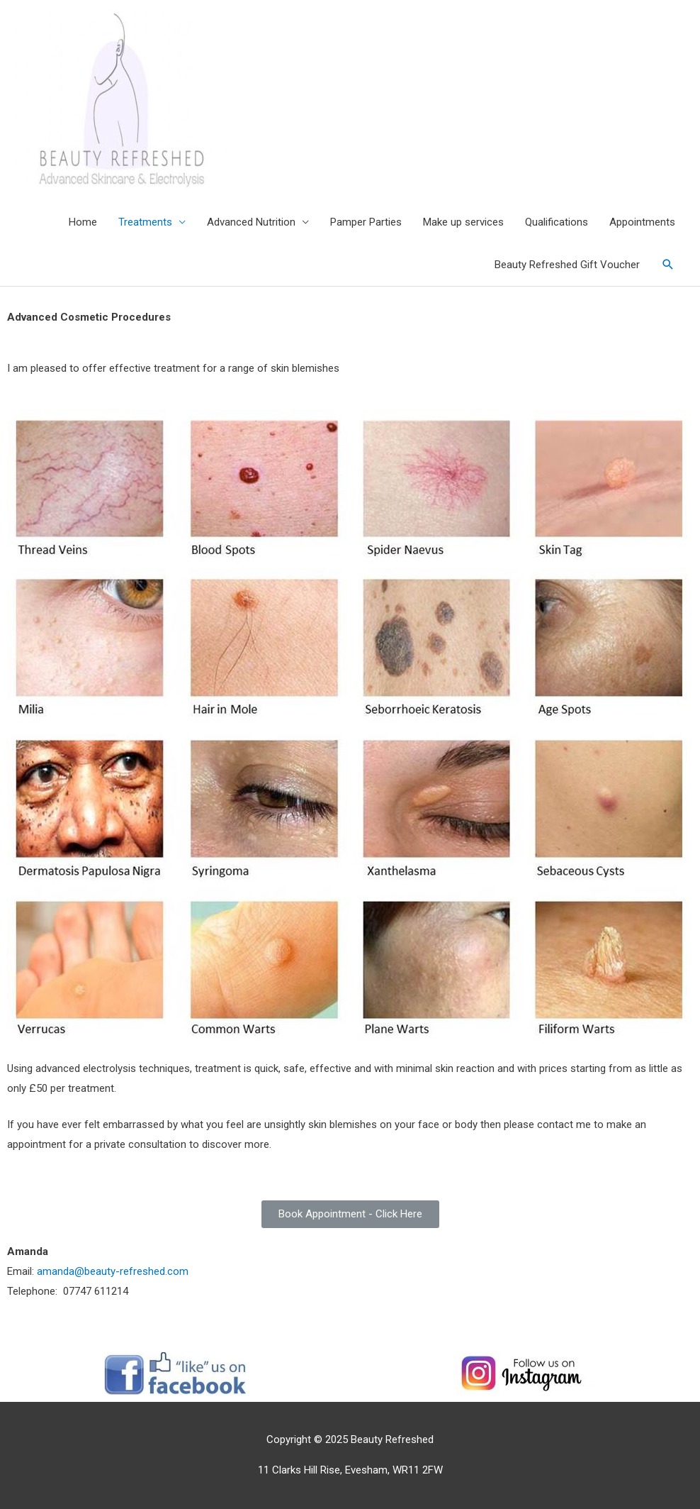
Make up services (463, 222)
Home (83, 222)
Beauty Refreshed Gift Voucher (567, 264)
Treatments (145, 222)
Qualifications (556, 222)
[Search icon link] (668, 265)
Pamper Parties (366, 222)
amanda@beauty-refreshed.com (112, 1271)
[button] (350, 1214)
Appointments (642, 222)
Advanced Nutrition (251, 222)
